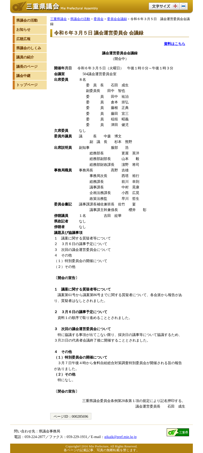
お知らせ (23, 29)
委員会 (99, 19)
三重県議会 (58, 19)
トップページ (27, 85)
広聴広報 (23, 39)
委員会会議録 (117, 19)
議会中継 (23, 76)
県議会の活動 (80, 19)
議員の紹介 (25, 57)
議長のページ (27, 66)
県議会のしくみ (28, 48)
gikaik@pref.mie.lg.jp (120, 437)
